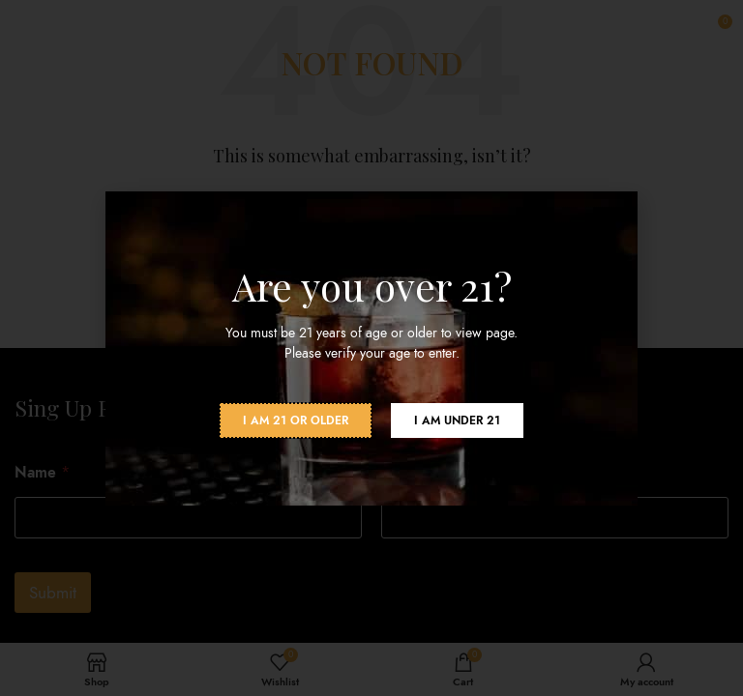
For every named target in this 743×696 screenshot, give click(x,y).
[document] (371, 348)
